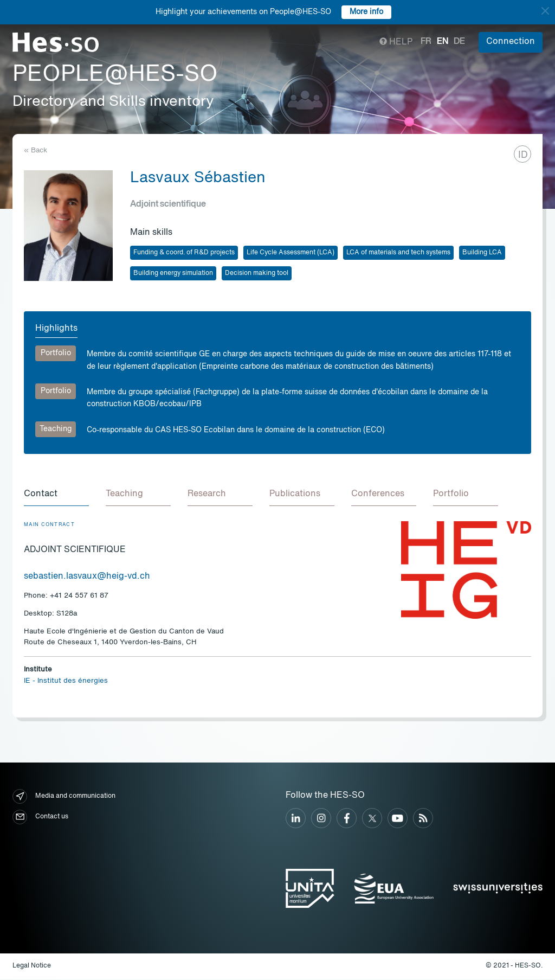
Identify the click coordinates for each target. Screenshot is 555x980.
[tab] (56, 495)
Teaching (56, 429)
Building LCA (482, 252)
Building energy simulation (173, 273)
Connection (510, 41)
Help (395, 42)
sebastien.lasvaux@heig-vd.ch (87, 577)
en (442, 41)
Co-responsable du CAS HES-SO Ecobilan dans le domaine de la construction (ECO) (236, 430)
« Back (35, 150)
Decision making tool (256, 273)
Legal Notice (31, 966)
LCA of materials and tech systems (398, 252)
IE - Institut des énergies (66, 681)
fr (426, 41)
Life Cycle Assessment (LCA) (290, 252)
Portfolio (56, 353)
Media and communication (63, 797)
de (459, 41)
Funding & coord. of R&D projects (184, 252)
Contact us (40, 817)
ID (523, 155)
